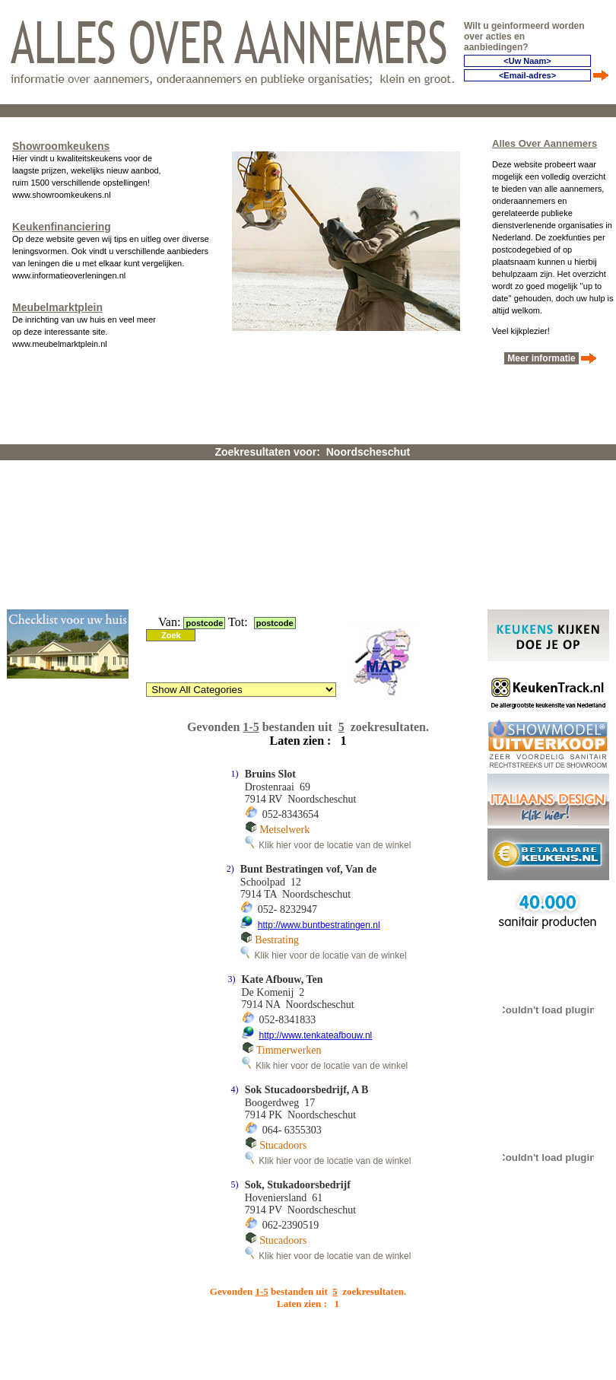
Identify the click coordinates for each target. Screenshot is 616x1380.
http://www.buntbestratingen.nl (319, 925)
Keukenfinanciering (61, 227)
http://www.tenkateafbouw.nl (316, 1035)
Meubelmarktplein (57, 307)
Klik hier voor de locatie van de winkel (328, 845)
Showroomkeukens (61, 146)
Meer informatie (541, 358)
